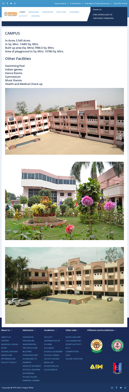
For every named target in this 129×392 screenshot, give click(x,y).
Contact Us (97, 9)
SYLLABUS (49, 348)
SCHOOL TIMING (51, 355)
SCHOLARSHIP (50, 370)
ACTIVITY (23, 16)
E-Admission (75, 3)
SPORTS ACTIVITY (74, 344)
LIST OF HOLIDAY (52, 359)
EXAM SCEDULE (51, 366)
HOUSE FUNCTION (74, 359)
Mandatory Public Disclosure (97, 3)
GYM (68, 355)
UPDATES (35, 16)
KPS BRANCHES (8, 359)
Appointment (60, 3)
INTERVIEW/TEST (30, 355)
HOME (22, 12)
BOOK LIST (49, 362)
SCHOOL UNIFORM (31, 370)
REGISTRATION (29, 344)
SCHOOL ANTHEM (9, 352)
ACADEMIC (74, 12)
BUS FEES (27, 352)
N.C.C (68, 348)
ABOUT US (6, 337)
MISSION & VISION (9, 344)
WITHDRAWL (28, 373)
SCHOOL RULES (30, 377)
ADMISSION (47, 12)
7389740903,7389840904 (103, 18)
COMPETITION (72, 352)
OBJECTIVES (6, 355)
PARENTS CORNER (31, 380)
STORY (4, 348)
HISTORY (5, 341)
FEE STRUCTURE (30, 348)
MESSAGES (34, 12)
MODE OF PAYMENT (32, 366)
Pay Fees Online (120, 3)
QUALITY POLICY (9, 362)
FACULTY (48, 337)
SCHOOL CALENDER (53, 352)
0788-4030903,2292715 (102, 15)
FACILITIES (61, 12)
